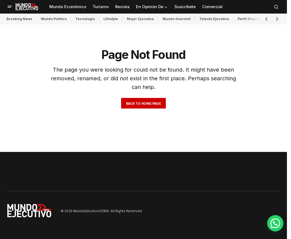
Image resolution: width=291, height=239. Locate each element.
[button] (10, 7)
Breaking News (19, 19)
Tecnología (85, 19)
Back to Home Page (143, 103)
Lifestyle (111, 19)
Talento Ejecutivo (214, 19)
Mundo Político (54, 19)
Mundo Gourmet (176, 19)
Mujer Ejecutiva (140, 19)
